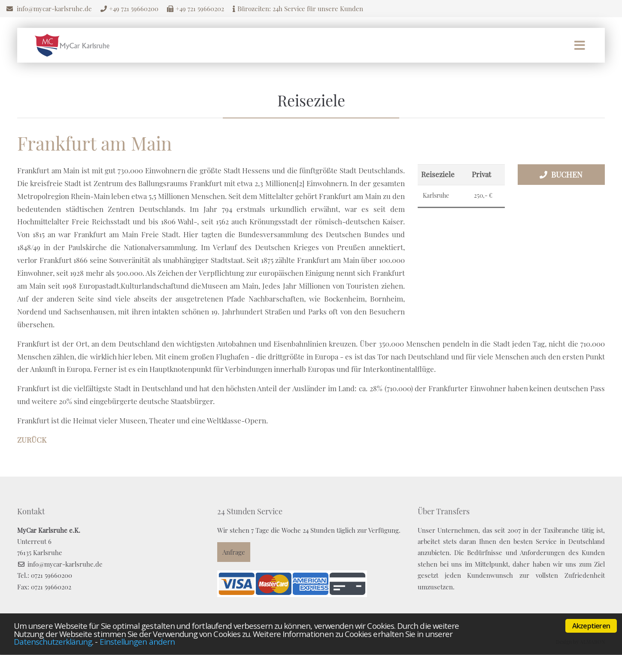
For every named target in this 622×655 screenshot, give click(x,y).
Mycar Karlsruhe (72, 45)
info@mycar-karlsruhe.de (54, 8)
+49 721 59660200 (133, 8)
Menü (580, 45)
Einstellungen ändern (137, 641)
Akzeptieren (591, 626)
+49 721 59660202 (200, 8)
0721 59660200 (51, 575)
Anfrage (233, 552)
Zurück (31, 439)
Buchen (567, 174)
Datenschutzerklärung (53, 641)
